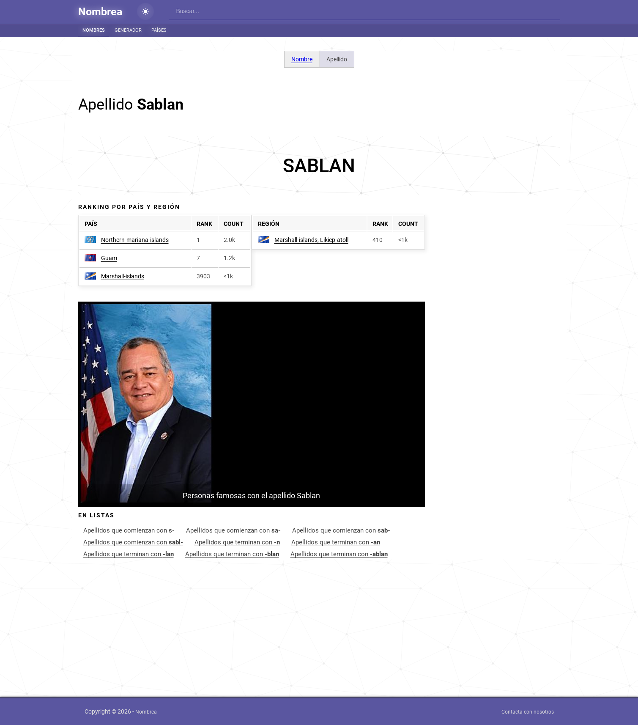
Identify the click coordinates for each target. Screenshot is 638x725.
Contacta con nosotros (527, 712)
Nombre (301, 59)
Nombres (93, 30)
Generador (128, 30)
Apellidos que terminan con (237, 542)
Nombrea (100, 11)
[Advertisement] (319, 165)
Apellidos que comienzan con (129, 530)
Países (159, 30)
